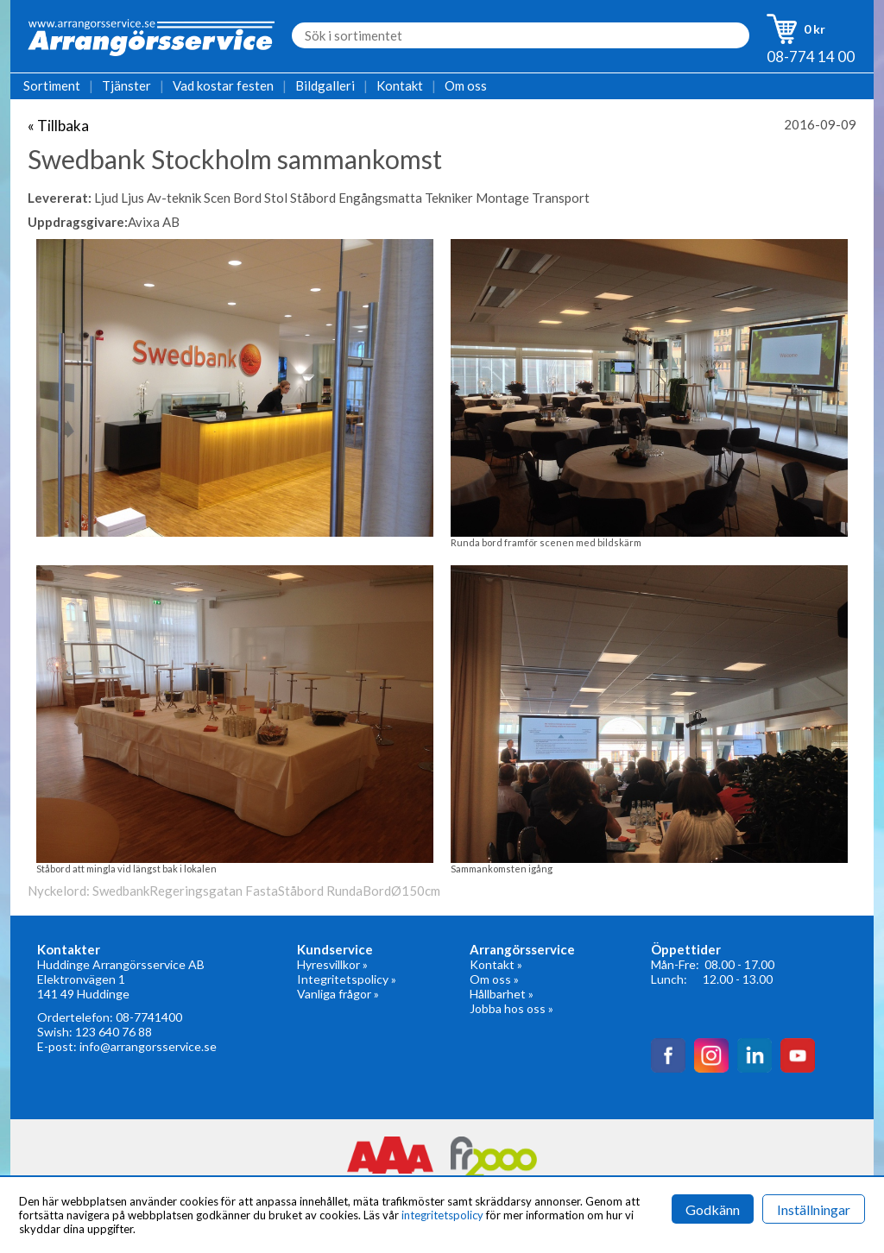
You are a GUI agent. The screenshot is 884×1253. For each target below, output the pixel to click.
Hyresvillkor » (332, 964)
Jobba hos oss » (511, 1008)
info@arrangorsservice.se (148, 1046)
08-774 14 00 (811, 56)
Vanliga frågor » (338, 993)
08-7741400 (149, 1017)
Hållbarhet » (502, 993)
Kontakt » (496, 964)
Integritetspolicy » (346, 979)
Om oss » (494, 979)
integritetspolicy (442, 1215)
